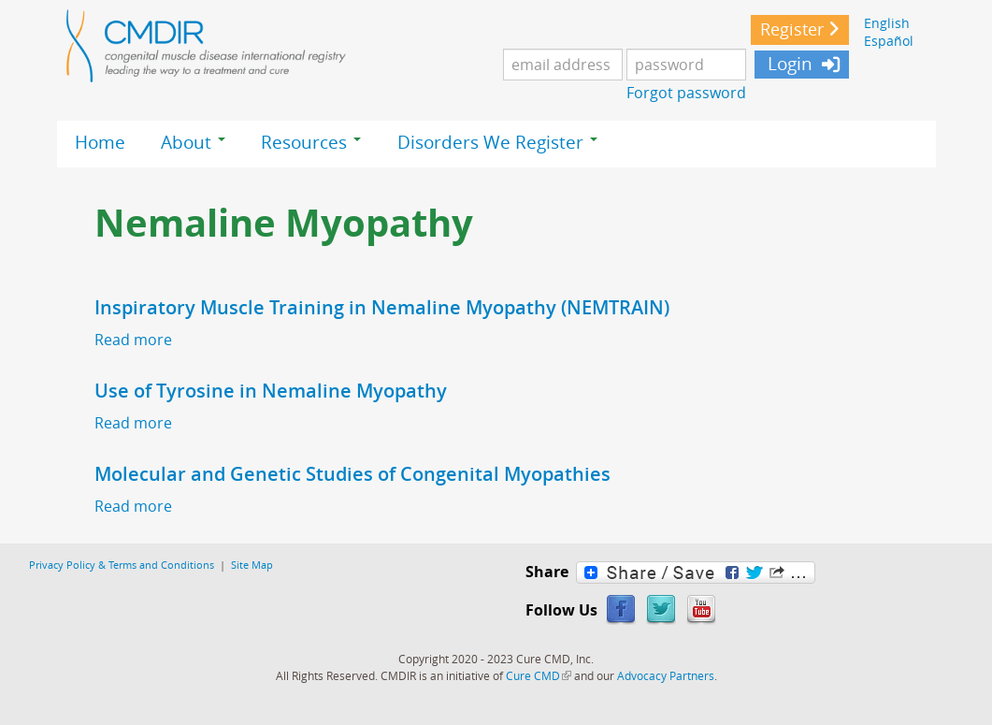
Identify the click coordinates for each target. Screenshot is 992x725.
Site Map (252, 565)
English (887, 23)
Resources (311, 142)
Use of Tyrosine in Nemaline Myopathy (270, 390)
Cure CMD (538, 675)
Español (888, 41)
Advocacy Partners (665, 675)
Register (792, 29)
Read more (133, 339)
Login (787, 63)
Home (100, 142)
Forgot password (686, 92)
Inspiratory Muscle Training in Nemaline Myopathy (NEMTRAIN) (381, 307)
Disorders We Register (497, 142)
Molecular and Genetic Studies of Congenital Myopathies (352, 473)
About (193, 142)
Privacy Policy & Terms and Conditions (121, 565)
